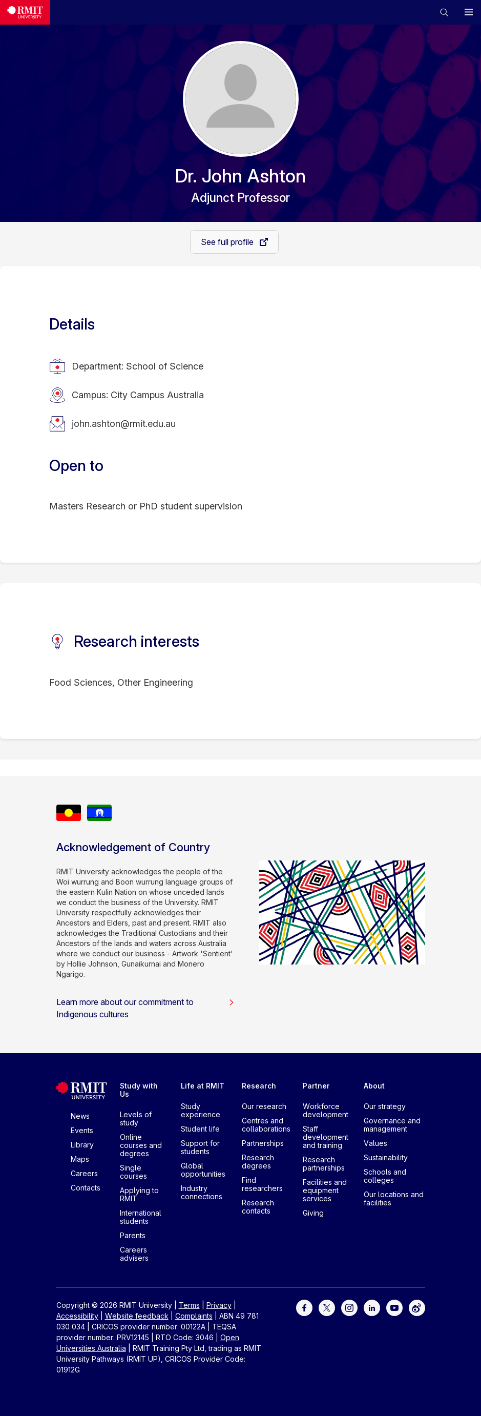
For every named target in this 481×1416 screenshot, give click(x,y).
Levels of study (136, 1118)
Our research (264, 1106)
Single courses (133, 1171)
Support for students (200, 1147)
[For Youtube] (394, 1307)
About (374, 1085)
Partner (316, 1085)
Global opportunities (203, 1169)
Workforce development (325, 1110)
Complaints (194, 1315)
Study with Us (139, 1089)
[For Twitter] (327, 1307)
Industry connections (201, 1192)
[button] (444, 12)
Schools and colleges (385, 1175)
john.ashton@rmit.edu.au (124, 423)
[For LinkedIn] (372, 1307)
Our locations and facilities (394, 1198)
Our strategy (385, 1106)
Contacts (85, 1187)
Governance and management (392, 1124)
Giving (313, 1212)
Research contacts (258, 1206)
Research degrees (258, 1161)
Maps (80, 1159)
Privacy (219, 1305)
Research (259, 1085)
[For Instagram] (349, 1307)
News (80, 1116)
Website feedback (137, 1315)
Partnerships (263, 1143)
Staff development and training (325, 1137)
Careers (84, 1173)
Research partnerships (324, 1163)
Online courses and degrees (141, 1145)
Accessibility (77, 1315)
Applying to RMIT (139, 1194)
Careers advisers (134, 1253)
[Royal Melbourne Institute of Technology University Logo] (25, 12)
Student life (200, 1128)
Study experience (200, 1110)
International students (140, 1216)
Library (82, 1144)
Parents (132, 1235)
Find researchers (262, 1184)
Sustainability (386, 1157)
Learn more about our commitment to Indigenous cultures (145, 1008)
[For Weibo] (417, 1307)
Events (82, 1130)
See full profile (228, 242)
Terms (189, 1305)
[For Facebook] (304, 1307)
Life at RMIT (202, 1085)
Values (375, 1143)
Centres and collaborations (266, 1124)
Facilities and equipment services (325, 1190)
